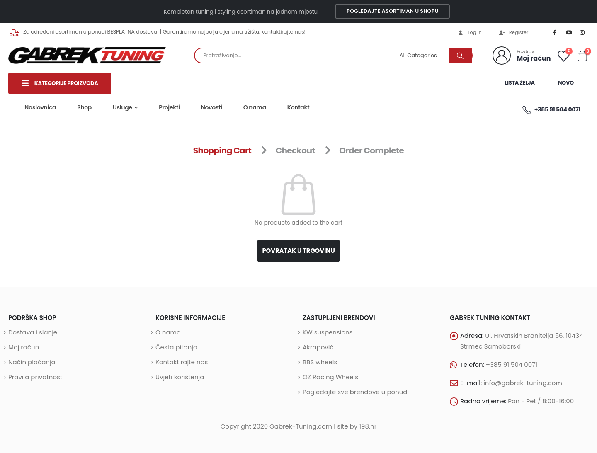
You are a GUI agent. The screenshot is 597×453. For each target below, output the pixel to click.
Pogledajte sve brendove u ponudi (356, 392)
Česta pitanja (176, 347)
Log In (469, 32)
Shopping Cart (222, 150)
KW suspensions (327, 332)
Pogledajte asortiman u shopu (393, 11)
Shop (84, 107)
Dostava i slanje (32, 332)
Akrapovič (318, 347)
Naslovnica (40, 107)
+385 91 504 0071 (551, 110)
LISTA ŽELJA (519, 83)
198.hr (367, 426)
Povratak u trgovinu (298, 250)
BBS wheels (320, 362)
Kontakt (298, 107)
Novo (566, 83)
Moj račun (23, 347)
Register (513, 32)
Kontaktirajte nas (181, 362)
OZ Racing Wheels (330, 377)
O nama (254, 107)
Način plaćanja (32, 362)
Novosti (211, 107)
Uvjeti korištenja (179, 377)
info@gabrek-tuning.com (522, 382)
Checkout (295, 150)
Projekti (169, 107)
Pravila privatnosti (36, 377)
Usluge (122, 107)
